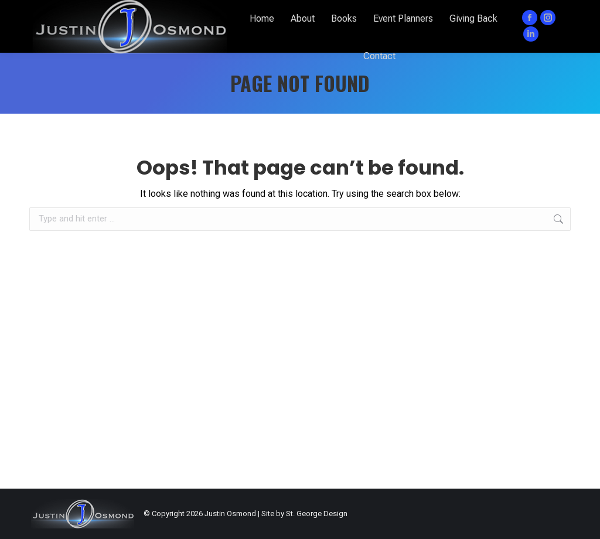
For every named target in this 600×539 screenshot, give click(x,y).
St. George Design (316, 513)
